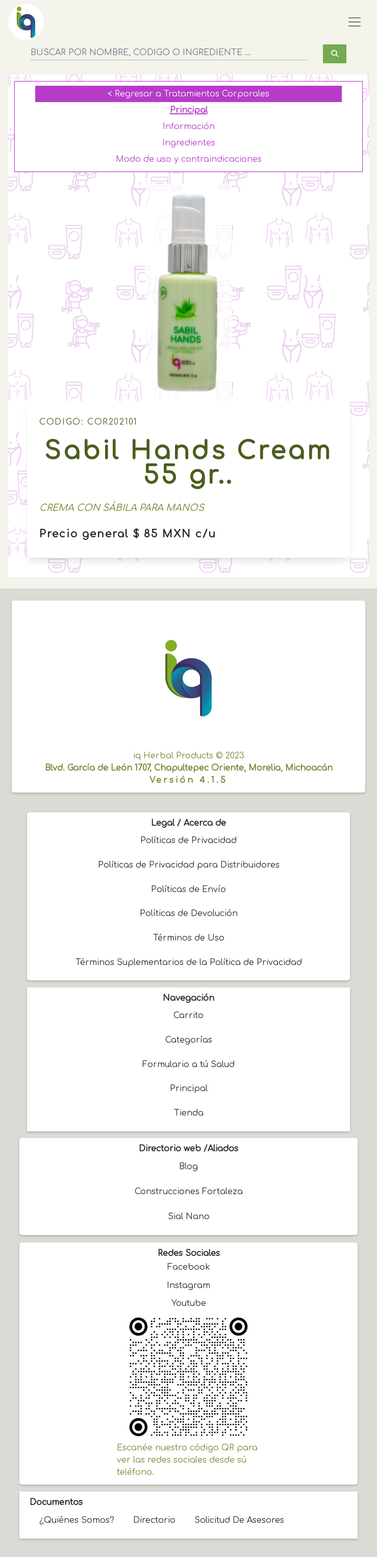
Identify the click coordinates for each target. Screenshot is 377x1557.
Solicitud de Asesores (239, 1520)
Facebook (188, 1267)
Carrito (188, 1015)
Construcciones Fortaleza (189, 1191)
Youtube (188, 1303)
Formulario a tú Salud (188, 1064)
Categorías (188, 1040)
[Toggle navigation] (354, 22)
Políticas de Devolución (189, 913)
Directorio (154, 1520)
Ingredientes (188, 142)
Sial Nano (189, 1216)
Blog (188, 1166)
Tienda (189, 1113)
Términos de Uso (188, 938)
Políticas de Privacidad (188, 840)
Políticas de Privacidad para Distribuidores (189, 865)
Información (189, 126)
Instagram (188, 1285)
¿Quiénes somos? (76, 1520)
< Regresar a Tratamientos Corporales (188, 93)
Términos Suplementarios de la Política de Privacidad (189, 962)
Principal (189, 110)
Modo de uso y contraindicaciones (189, 159)
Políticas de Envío (188, 889)
